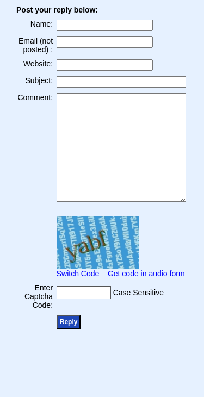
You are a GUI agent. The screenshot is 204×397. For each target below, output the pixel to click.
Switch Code (78, 273)
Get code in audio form (146, 273)
